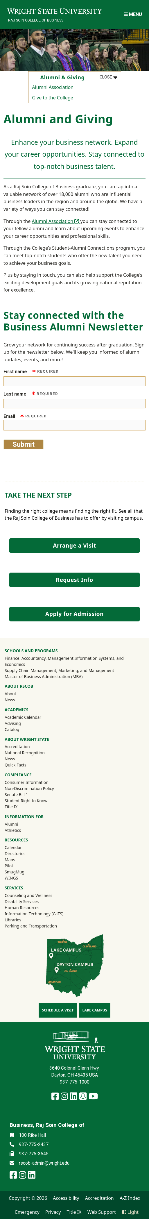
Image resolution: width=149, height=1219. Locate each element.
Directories (15, 853)
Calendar (13, 847)
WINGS (11, 878)
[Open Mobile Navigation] (133, 14)
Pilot (9, 865)
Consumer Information (27, 782)
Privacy (53, 1212)
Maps (10, 859)
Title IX (11, 806)
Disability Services (22, 901)
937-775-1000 (74, 1082)
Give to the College (52, 97)
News (10, 700)
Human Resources (22, 907)
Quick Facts (15, 765)
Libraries (13, 920)
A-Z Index (130, 1198)
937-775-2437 (34, 1144)
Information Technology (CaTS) (34, 913)
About (10, 693)
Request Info (74, 580)
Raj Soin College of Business (35, 20)
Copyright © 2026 (28, 1198)
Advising (13, 723)
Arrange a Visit (74, 545)
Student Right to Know (26, 800)
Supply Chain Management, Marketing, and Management (59, 670)
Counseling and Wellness (28, 895)
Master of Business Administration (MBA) (43, 676)
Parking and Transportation (31, 926)
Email (25, 416)
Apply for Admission (74, 614)
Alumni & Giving (62, 77)
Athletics (21, 830)
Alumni (19, 824)
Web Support (101, 1212)
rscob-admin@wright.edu (44, 1163)
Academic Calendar (23, 717)
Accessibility (66, 1198)
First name (31, 371)
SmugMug (22, 872)
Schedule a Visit (57, 1010)
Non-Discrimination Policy (29, 788)
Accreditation (17, 746)
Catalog (12, 729)
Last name (30, 394)
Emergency (27, 1212)
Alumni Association (52, 87)
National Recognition (25, 752)
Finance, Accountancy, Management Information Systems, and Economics (64, 661)
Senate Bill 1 (16, 794)
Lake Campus (94, 1010)
